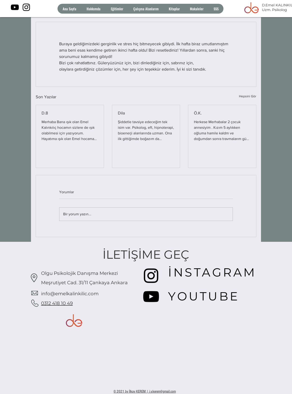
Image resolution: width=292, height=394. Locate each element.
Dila (121, 113)
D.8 (45, 113)
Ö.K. (198, 113)
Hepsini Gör (247, 96)
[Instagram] (26, 7)
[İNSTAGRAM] (213, 272)
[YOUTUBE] (206, 296)
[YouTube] (15, 7)
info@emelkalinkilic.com (70, 293)
